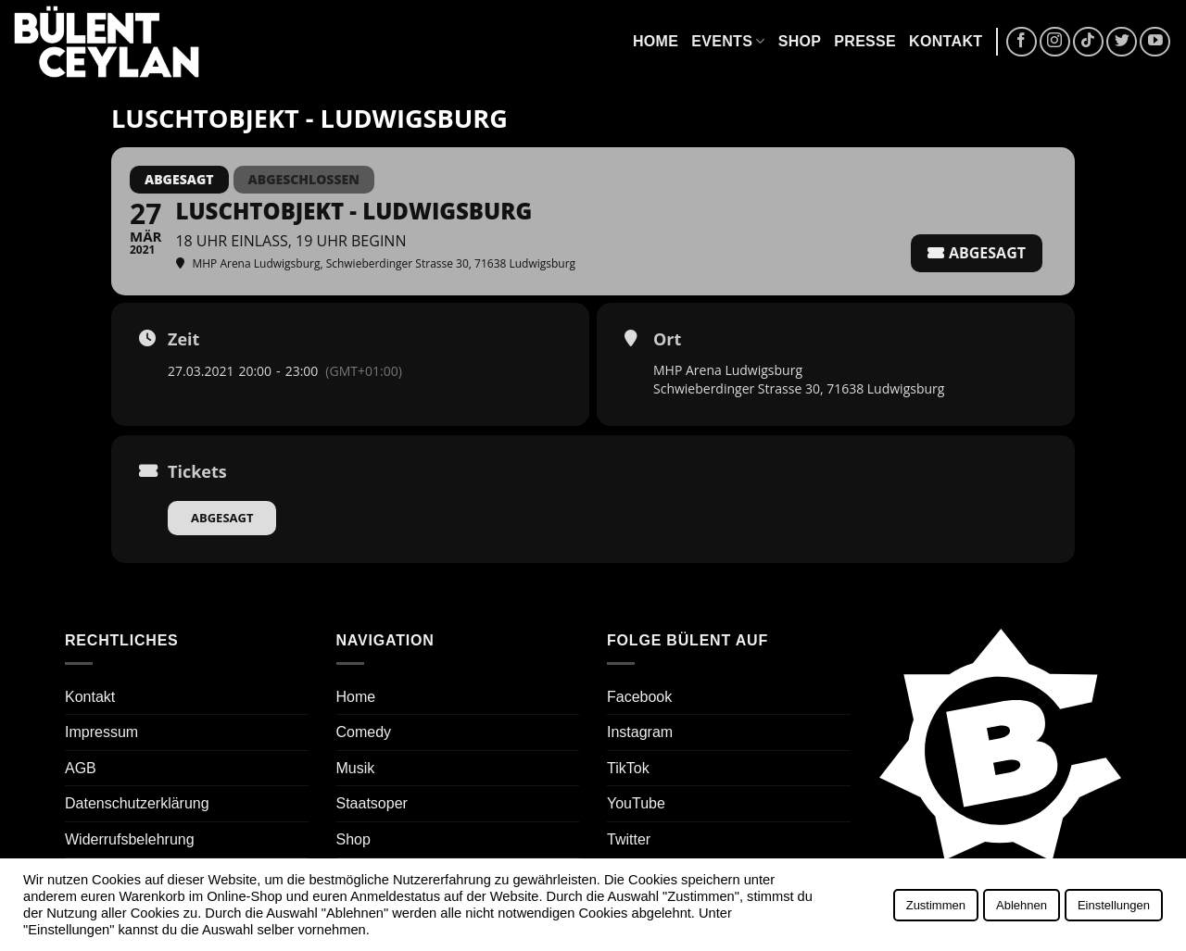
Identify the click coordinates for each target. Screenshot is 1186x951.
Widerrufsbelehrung (130, 839)
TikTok (628, 768)
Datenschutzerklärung (137, 803)
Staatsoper (372, 803)
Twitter (628, 839)
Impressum (101, 732)
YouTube (636, 803)
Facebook (639, 697)
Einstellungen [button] (1114, 905)
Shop (800, 41)
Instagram (640, 732)
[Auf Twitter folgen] (1121, 42)
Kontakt (945, 41)
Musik (355, 768)
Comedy (364, 732)
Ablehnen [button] (1021, 905)
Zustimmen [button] (935, 905)
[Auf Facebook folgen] (1021, 42)
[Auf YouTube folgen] (1155, 42)
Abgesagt (222, 517)
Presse (865, 41)
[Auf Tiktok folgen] (1088, 42)
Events (727, 41)
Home (655, 41)
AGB (80, 768)
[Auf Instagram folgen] (1055, 42)
